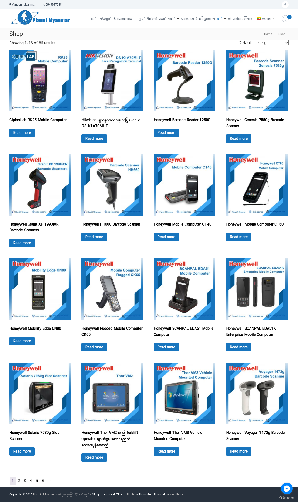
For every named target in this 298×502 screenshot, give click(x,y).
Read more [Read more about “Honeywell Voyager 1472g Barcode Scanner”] (239, 451)
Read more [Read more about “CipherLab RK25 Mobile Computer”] (22, 133)
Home (268, 34)
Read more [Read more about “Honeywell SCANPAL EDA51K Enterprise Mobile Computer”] (239, 347)
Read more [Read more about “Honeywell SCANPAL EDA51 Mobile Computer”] (166, 347)
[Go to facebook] (287, 488)
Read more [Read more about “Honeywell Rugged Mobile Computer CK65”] (94, 347)
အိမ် (94, 19)
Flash (130, 494)
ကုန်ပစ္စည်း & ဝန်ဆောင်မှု (115, 19)
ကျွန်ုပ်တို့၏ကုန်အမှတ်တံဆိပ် (156, 19)
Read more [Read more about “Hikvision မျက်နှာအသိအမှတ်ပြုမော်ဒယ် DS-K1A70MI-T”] (94, 138)
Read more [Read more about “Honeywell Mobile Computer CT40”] (166, 237)
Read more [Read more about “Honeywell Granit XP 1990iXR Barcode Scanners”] (22, 243)
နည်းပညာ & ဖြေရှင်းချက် (198, 19)
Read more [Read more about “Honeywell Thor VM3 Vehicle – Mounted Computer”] (166, 451)
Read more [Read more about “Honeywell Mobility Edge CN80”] (22, 341)
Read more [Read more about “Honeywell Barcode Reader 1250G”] (166, 133)
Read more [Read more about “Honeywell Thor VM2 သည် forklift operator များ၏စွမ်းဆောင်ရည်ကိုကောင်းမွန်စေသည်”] (94, 457)
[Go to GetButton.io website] (286, 497)
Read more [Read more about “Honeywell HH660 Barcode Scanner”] (94, 237)
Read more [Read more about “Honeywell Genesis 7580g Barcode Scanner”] (239, 138)
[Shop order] (263, 42)
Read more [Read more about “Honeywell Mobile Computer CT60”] (239, 237)
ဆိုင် (220, 19)
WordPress (177, 494)
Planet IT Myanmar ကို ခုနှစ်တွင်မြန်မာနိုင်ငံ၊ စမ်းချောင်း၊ (62, 494)
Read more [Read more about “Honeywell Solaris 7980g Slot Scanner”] (22, 451)
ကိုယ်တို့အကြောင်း (240, 19)
